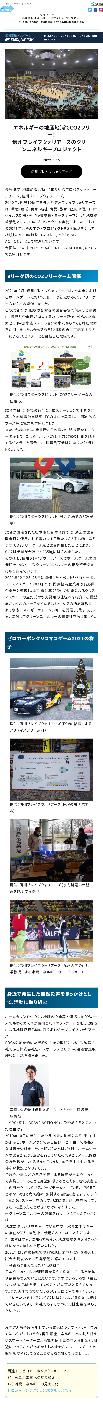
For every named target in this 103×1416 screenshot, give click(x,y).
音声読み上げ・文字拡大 (22, 4)
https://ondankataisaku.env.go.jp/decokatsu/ (51, 22)
